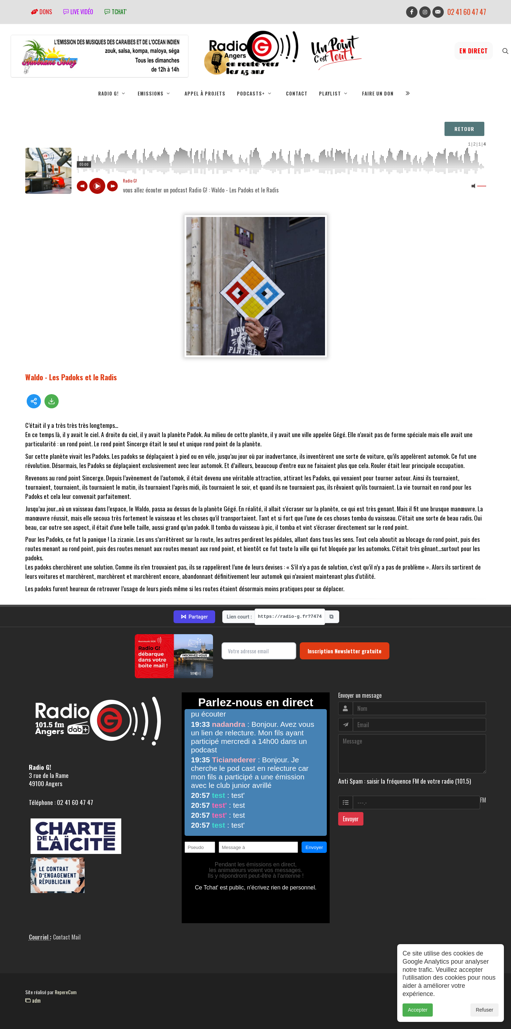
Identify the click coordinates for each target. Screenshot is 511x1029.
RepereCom (65, 992)
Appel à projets (205, 93)
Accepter (417, 1010)
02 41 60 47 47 (466, 12)
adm (33, 1000)
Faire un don (378, 93)
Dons (41, 11)
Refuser (484, 1010)
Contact (297, 93)
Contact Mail (67, 937)
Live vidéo (78, 11)
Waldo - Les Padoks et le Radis (71, 376)
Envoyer (351, 819)
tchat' (116, 11)
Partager (194, 616)
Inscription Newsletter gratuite (345, 651)
